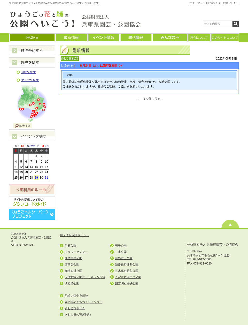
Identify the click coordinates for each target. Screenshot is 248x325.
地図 (226, 255)
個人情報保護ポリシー (74, 235)
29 (36, 177)
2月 (47, 146)
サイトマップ (197, 2)
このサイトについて (224, 37)
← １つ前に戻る (149, 98)
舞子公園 (121, 245)
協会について (198, 37)
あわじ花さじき (75, 308)
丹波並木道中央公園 (128, 277)
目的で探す (28, 72)
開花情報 (136, 37)
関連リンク (214, 2)
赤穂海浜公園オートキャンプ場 (85, 277)
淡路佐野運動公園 (126, 264)
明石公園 (70, 245)
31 (46, 177)
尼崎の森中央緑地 (76, 295)
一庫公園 (121, 252)
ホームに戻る (32, 37)
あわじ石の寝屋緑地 (78, 314)
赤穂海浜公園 (73, 270)
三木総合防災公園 (126, 270)
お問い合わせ (231, 2)
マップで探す (30, 80)
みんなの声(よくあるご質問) (169, 37)
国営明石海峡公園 (126, 283)
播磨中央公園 (73, 258)
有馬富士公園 (123, 258)
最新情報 (71, 37)
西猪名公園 (72, 264)
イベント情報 (103, 37)
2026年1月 (33, 146)
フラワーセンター (76, 252)
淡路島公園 (72, 283)
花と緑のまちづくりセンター (83, 302)
